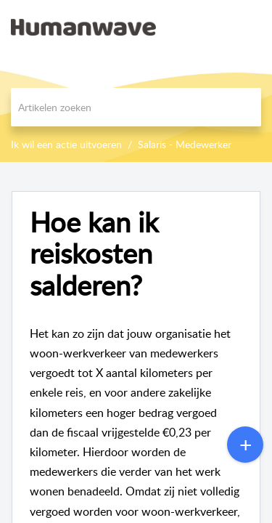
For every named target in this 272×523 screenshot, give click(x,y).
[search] (136, 107)
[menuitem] (223, 27)
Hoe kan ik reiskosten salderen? (94, 253)
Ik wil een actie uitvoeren (66, 144)
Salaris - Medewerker (184, 144)
